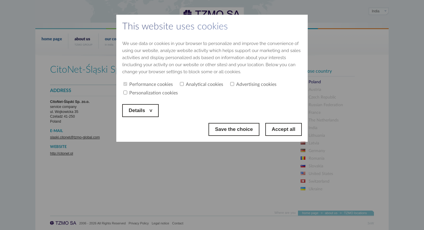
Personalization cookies (150, 93)
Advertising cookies (253, 84)
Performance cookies (148, 84)
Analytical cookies (201, 84)
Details (137, 110)
